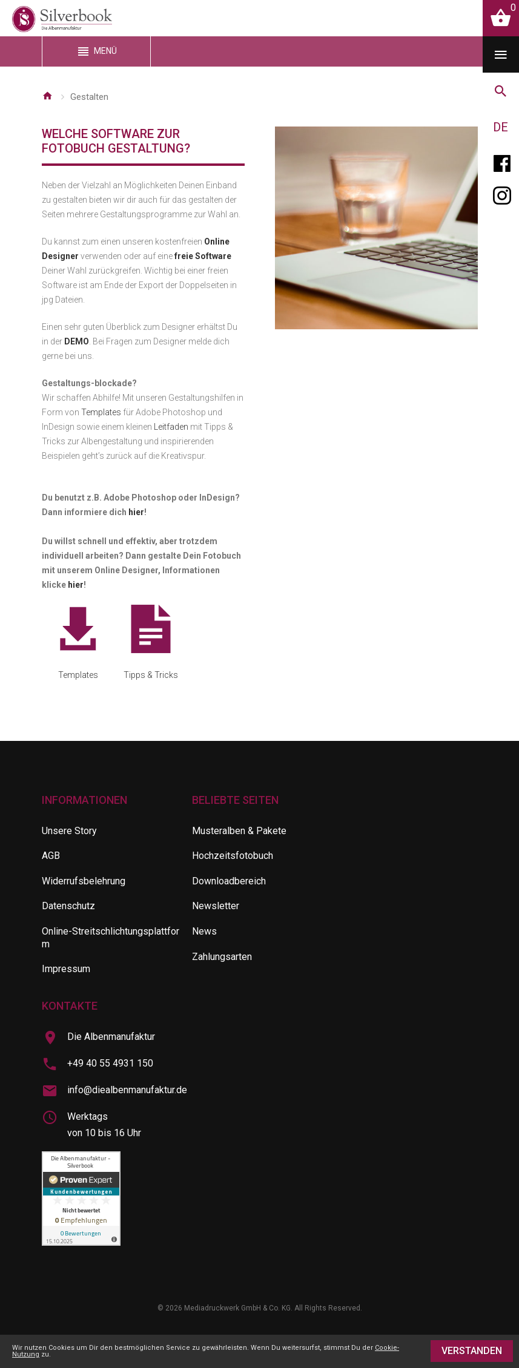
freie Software (202, 256)
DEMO (76, 341)
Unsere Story (69, 831)
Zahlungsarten (222, 956)
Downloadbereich (229, 881)
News (204, 931)
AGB (51, 855)
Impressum (66, 969)
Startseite (47, 96)
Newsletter (215, 906)
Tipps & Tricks (151, 642)
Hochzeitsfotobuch (232, 855)
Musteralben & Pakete (239, 831)
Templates (101, 412)
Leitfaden (171, 427)
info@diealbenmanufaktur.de (127, 1090)
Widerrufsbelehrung (83, 881)
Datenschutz (68, 906)
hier (136, 512)
